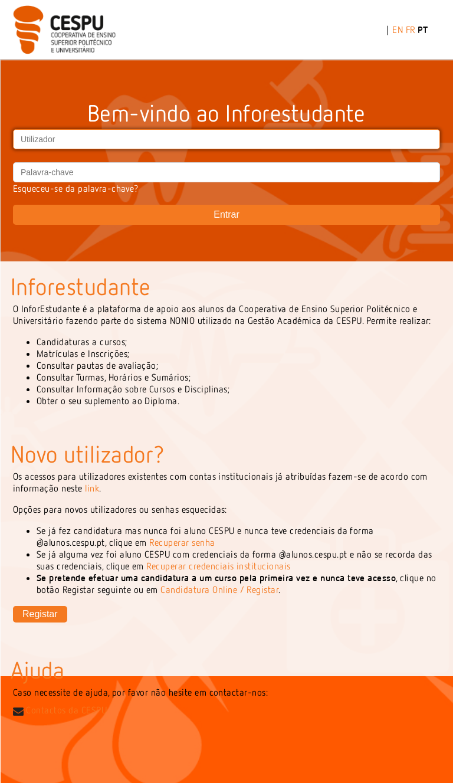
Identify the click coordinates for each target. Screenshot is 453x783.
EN (397, 29)
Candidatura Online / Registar (219, 589)
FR (410, 29)
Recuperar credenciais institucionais (218, 566)
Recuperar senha (182, 542)
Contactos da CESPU (60, 710)
